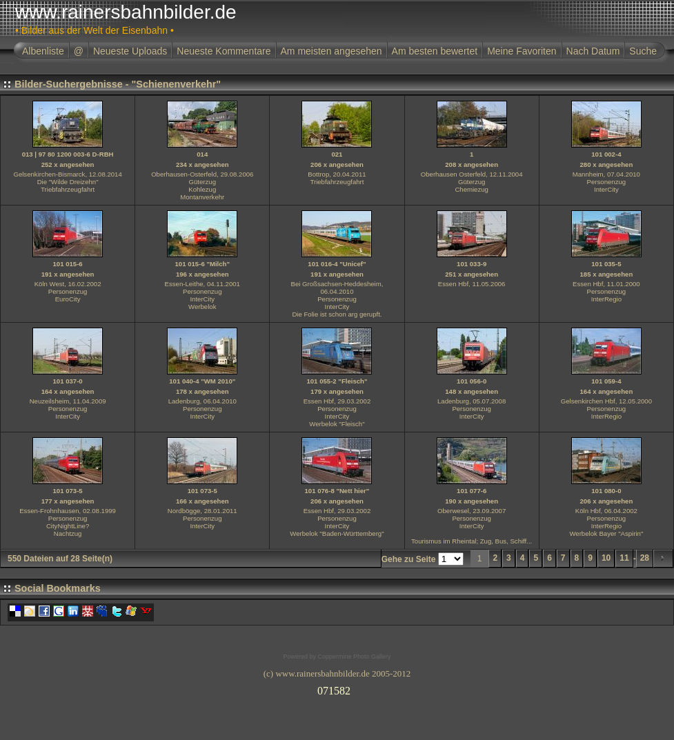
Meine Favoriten (521, 51)
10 (606, 558)
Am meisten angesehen (331, 51)
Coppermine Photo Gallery (353, 656)
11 (624, 558)
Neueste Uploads (130, 51)
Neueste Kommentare (223, 51)
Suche (643, 51)
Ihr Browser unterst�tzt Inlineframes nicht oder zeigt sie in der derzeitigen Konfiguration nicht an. (337, 688)
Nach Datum (593, 51)
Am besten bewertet (435, 51)
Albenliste (43, 51)
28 (644, 558)
